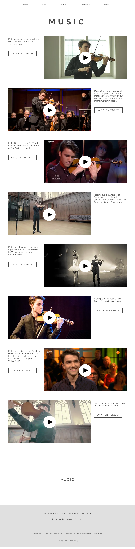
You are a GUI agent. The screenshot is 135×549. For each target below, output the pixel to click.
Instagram (86, 513)
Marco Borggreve (52, 533)
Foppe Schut (97, 533)
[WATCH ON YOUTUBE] (22, 53)
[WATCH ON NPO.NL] (22, 370)
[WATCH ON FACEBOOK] (22, 157)
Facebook (73, 513)
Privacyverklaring (65, 541)
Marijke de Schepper (81, 533)
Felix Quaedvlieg (66, 533)
